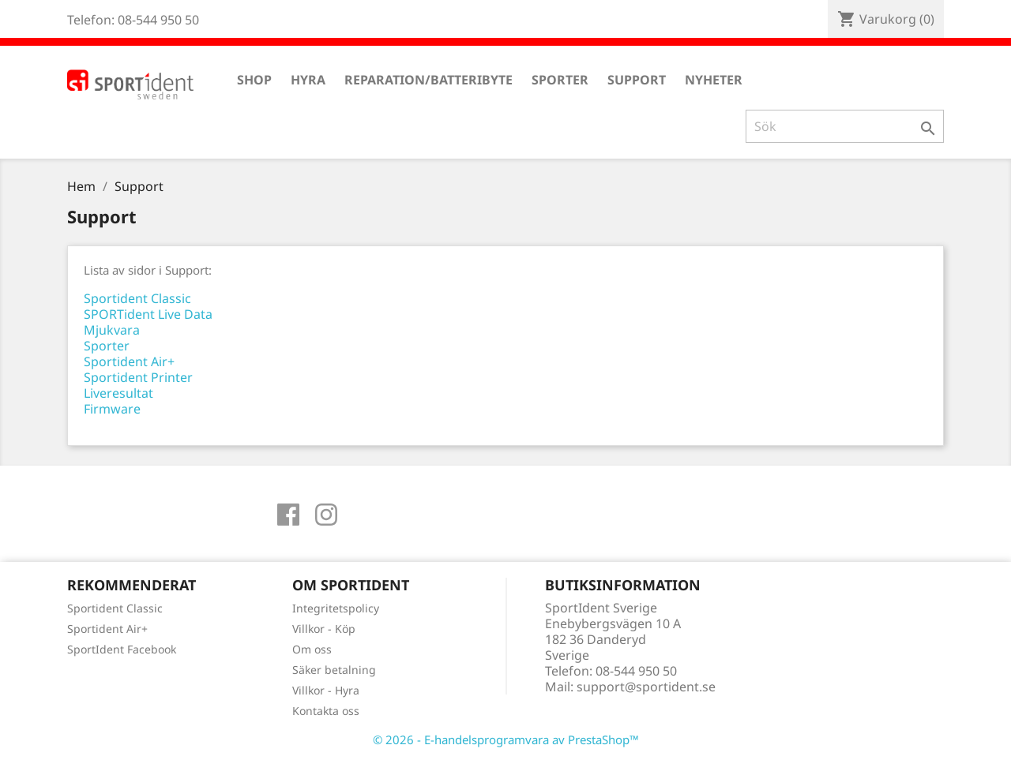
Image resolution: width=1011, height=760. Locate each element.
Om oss (312, 649)
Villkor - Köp (323, 628)
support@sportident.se (646, 686)
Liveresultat (118, 393)
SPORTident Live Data (148, 314)
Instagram (326, 515)
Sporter (560, 79)
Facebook (288, 515)
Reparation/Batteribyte (428, 79)
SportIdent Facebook (121, 649)
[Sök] (845, 126)
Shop (254, 79)
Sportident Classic (137, 298)
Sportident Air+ (129, 361)
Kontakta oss (325, 710)
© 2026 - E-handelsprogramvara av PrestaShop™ (506, 739)
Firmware (112, 408)
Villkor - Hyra (325, 690)
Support (636, 79)
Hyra (308, 79)
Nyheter (713, 79)
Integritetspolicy (335, 608)
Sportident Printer (138, 377)
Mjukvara (112, 330)
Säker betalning (334, 669)
